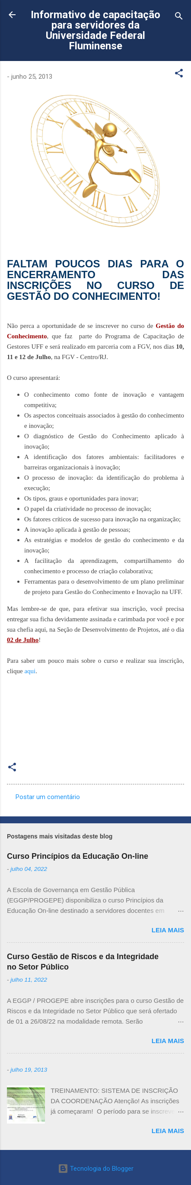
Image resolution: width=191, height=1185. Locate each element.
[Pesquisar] (179, 17)
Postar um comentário (48, 797)
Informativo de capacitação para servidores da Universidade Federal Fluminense (95, 30)
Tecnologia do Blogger (96, 1168)
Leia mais (168, 930)
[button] (179, 74)
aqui (29, 671)
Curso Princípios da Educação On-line (77, 856)
